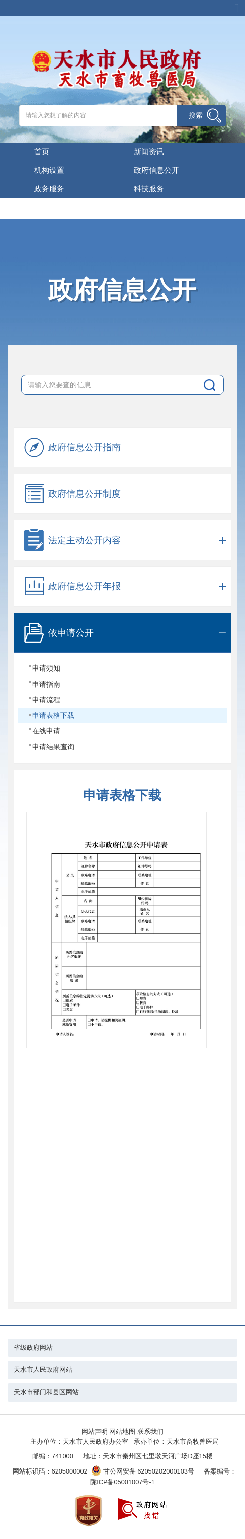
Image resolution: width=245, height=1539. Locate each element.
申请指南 (46, 684)
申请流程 (46, 700)
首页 (41, 151)
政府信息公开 (156, 170)
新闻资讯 (149, 151)
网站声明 (94, 1431)
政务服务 (49, 188)
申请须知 (46, 668)
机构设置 (49, 170)
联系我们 (150, 1431)
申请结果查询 (53, 747)
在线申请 (46, 731)
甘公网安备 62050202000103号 (143, 1471)
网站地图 (122, 1431)
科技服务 (149, 188)
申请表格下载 (53, 715)
